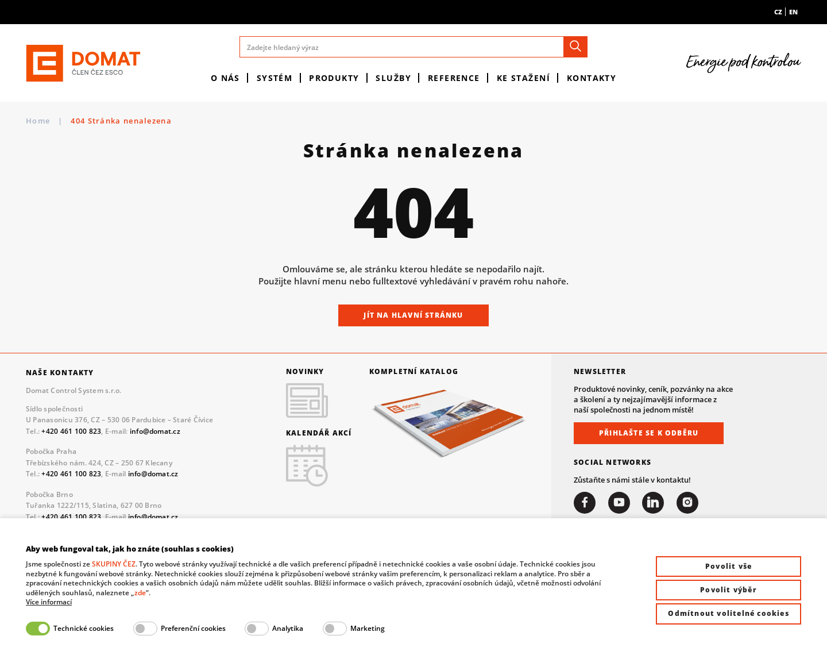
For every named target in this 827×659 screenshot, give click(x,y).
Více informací (49, 602)
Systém (275, 77)
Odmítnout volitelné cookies (728, 613)
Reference (454, 77)
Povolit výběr (728, 590)
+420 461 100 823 (71, 431)
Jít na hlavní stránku (413, 315)
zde (140, 593)
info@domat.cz (155, 431)
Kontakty (592, 77)
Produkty (334, 77)
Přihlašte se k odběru (648, 433)
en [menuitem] (793, 11)
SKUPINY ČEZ (114, 564)
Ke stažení (523, 77)
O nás (225, 77)
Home (38, 120)
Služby (393, 77)
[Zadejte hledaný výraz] (413, 46)
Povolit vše (728, 566)
